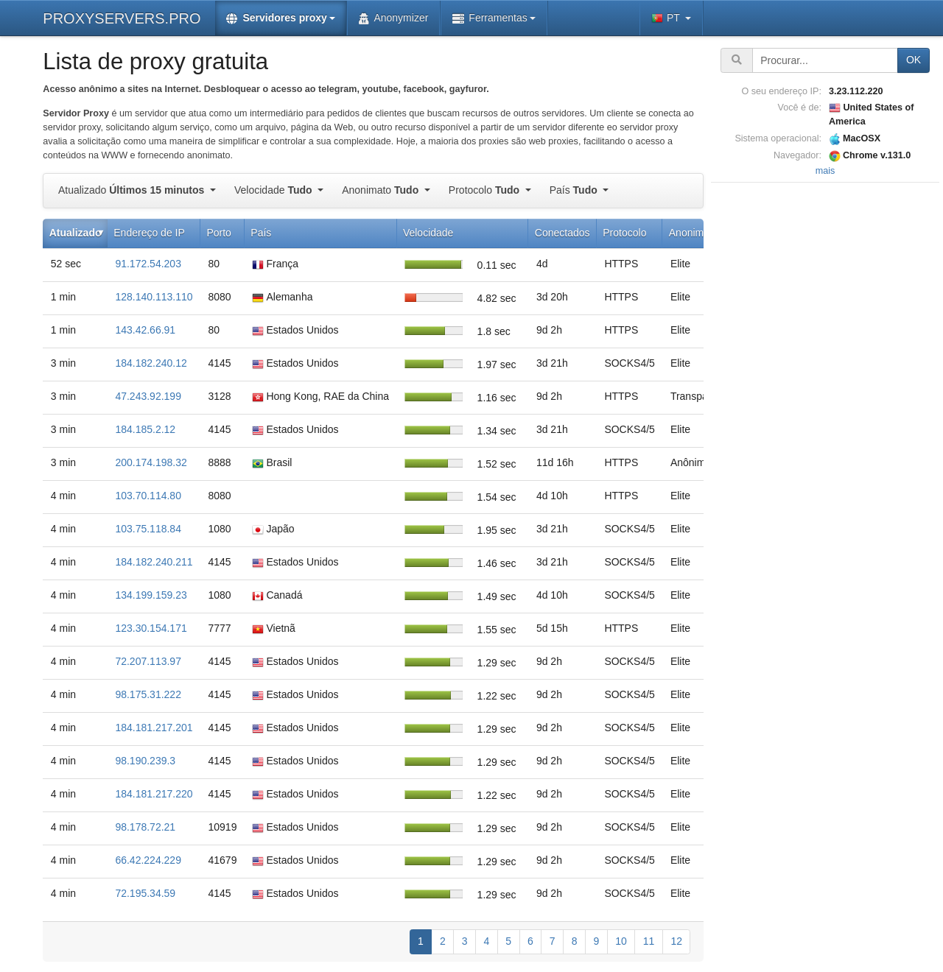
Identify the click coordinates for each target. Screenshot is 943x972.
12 (676, 941)
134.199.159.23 (150, 595)
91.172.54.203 (148, 264)
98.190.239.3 (145, 761)
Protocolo (485, 190)
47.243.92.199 (148, 396)
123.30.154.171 (150, 628)
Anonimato (381, 190)
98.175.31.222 (148, 694)
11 (649, 941)
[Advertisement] (825, 407)
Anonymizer (393, 18)
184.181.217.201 (153, 727)
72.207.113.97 (148, 661)
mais (825, 171)
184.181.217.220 (153, 794)
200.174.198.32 (150, 462)
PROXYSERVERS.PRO (121, 18)
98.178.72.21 (145, 827)
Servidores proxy (276, 18)
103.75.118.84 (148, 529)
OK (913, 60)
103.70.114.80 (148, 495)
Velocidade (274, 190)
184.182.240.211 (153, 562)
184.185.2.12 (145, 429)
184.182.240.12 (150, 363)
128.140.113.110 (153, 297)
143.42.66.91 (145, 330)
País (575, 190)
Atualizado (132, 190)
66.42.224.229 (148, 860)
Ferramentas (489, 18)
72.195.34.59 (145, 893)
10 (621, 941)
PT (667, 18)
